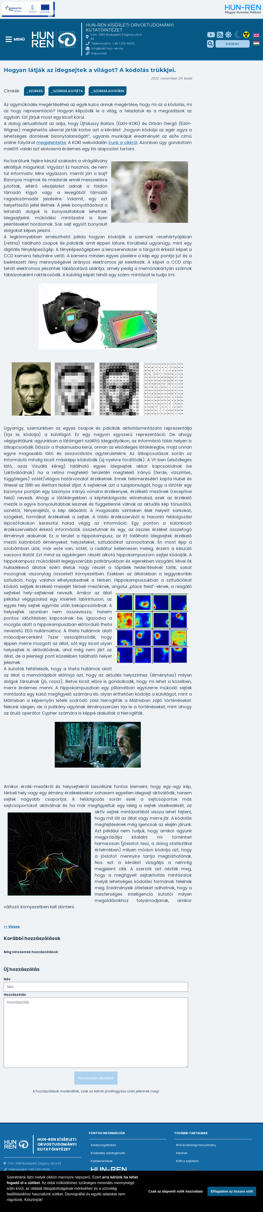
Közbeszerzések (102, 1161)
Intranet (232, 44)
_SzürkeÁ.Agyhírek (107, 91)
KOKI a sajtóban (187, 1161)
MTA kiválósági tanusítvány (196, 1145)
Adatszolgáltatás (103, 1145)
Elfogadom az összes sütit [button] (232, 1191)
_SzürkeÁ (34, 91)
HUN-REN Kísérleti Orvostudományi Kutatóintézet (130, 28)
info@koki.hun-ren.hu (107, 48)
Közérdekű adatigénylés (108, 1153)
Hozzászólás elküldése (96, 1078)
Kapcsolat (99, 53)
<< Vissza (12, 926)
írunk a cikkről (122, 142)
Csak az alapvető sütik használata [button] (175, 1191)
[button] (7, 1206)
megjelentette (51, 142)
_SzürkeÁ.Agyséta (66, 91)
